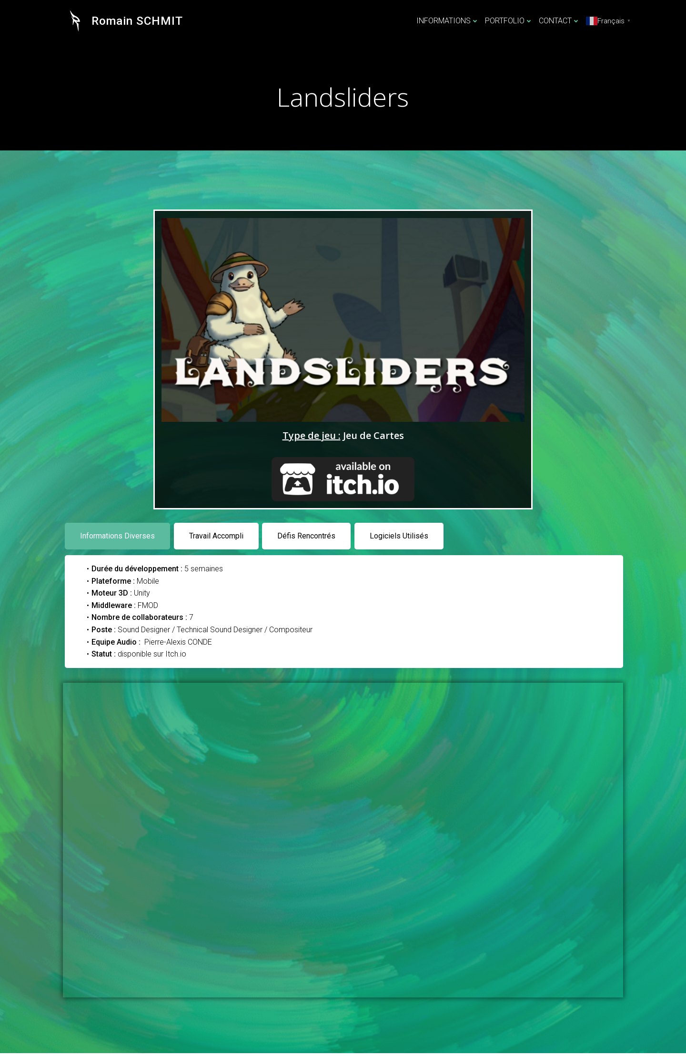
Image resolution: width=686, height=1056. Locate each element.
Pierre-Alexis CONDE (179, 643)
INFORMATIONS (448, 21)
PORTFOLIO (509, 21)
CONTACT (560, 21)
